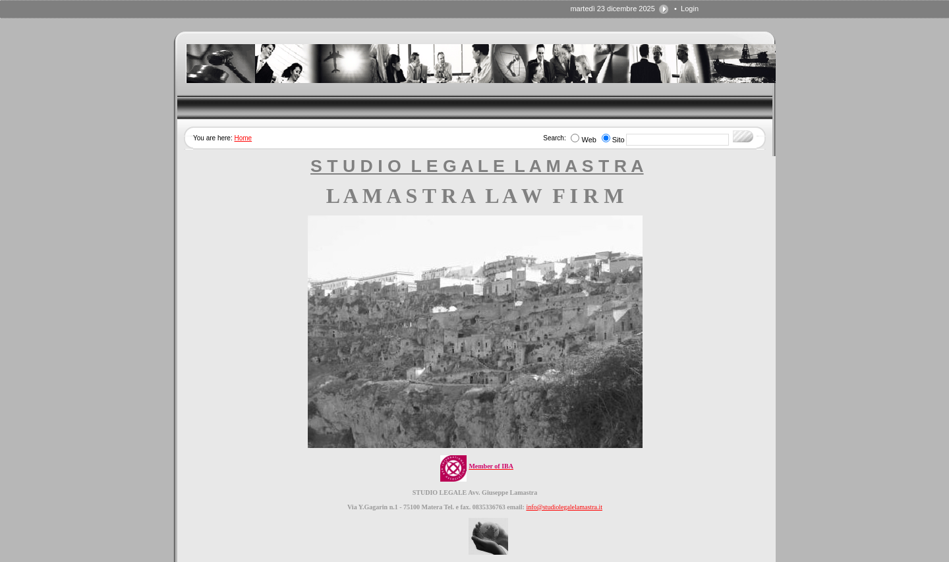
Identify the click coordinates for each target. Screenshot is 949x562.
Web (588, 140)
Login (690, 9)
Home (243, 138)
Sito (618, 140)
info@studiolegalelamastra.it (564, 507)
